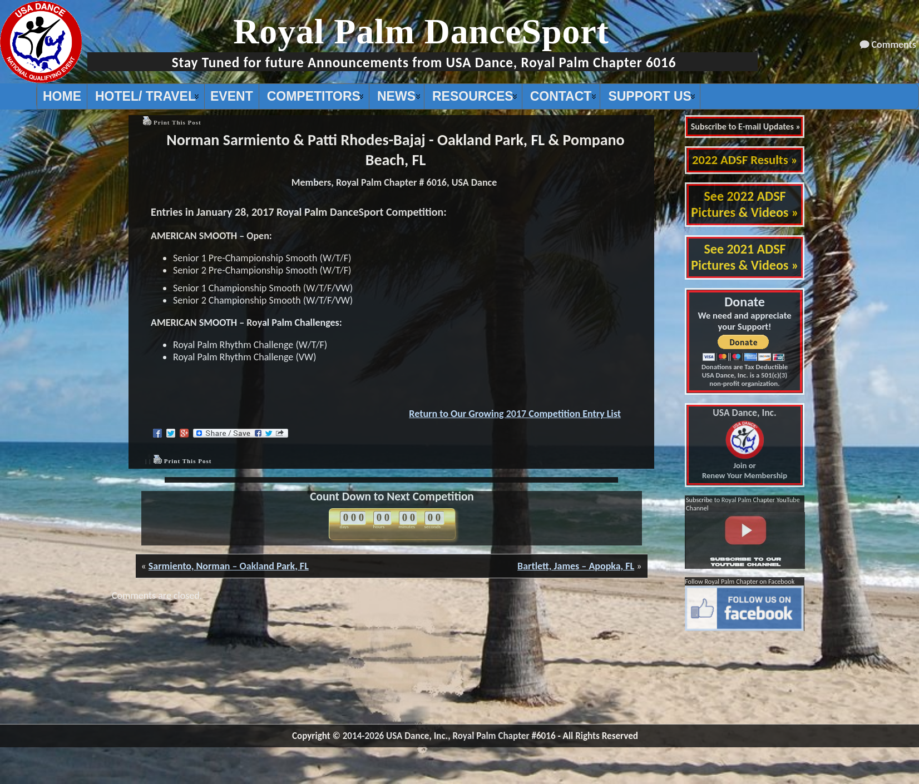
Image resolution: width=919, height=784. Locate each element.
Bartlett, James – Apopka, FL (575, 566)
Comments (894, 44)
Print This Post (177, 122)
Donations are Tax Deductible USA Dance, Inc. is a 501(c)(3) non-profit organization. (744, 375)
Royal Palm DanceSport (421, 31)
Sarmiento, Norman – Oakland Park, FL (229, 566)
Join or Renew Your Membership (744, 444)
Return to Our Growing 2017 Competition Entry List (515, 414)
